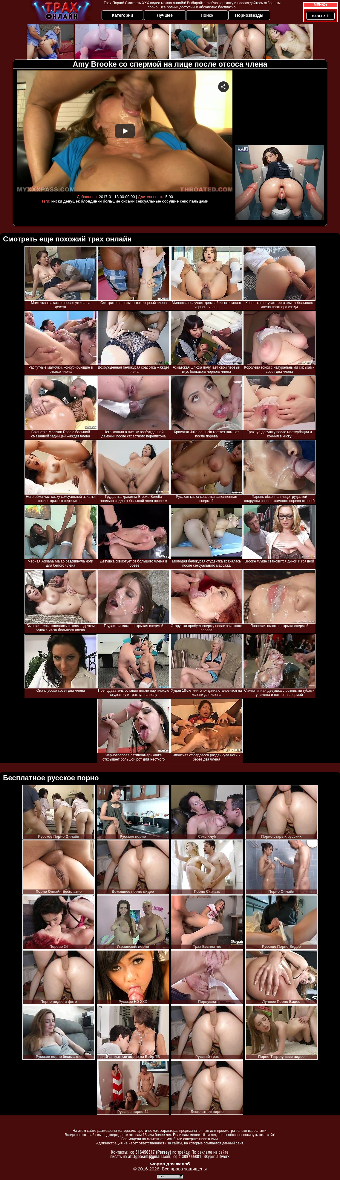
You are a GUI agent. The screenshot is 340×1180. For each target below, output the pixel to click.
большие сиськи (119, 201)
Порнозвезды (249, 15)
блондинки (91, 201)
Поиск (207, 15)
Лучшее (165, 15)
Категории (122, 15)
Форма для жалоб (170, 1163)
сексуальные (148, 201)
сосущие (170, 201)
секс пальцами (194, 201)
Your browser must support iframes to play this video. (124, 130)
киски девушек (65, 201)
